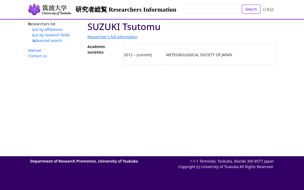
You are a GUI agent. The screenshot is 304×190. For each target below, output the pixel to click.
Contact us (37, 55)
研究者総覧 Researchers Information (125, 9)
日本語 (268, 9)
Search (251, 9)
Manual (34, 50)
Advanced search (47, 40)
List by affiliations (48, 29)
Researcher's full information (113, 36)
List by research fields (51, 34)
